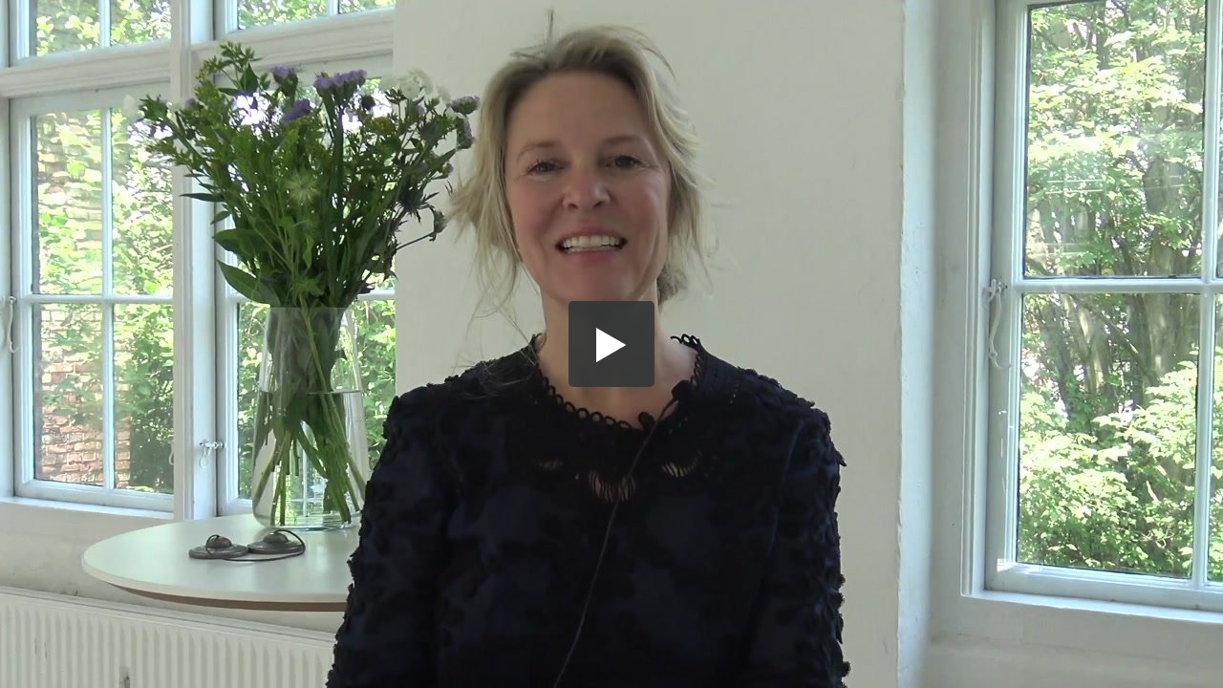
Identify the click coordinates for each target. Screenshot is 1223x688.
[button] (611, 344)
